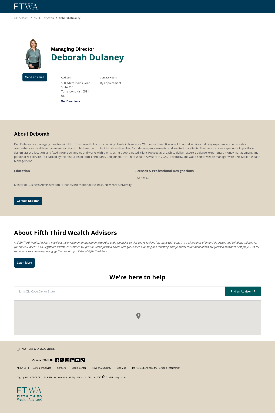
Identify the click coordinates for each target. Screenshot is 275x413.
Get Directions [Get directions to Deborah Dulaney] (70, 101)
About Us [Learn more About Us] (21, 367)
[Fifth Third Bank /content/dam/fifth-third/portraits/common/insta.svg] (67, 360)
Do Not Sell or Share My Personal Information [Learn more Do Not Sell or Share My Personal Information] (156, 367)
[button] (138, 316)
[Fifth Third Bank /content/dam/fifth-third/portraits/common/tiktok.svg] (83, 360)
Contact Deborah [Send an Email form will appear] (28, 200)
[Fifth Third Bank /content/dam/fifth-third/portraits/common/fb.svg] (57, 360)
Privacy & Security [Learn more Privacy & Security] (101, 367)
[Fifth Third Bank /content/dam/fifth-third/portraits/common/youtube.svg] (77, 360)
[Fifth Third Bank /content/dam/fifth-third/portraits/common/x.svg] (62, 360)
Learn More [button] (24, 262)
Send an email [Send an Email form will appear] (34, 77)
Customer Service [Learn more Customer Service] (41, 367)
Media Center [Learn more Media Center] (79, 367)
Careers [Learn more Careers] (61, 367)
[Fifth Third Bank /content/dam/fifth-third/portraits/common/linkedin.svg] (72, 360)
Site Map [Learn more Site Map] (121, 367)
